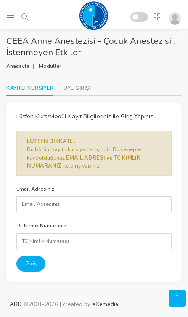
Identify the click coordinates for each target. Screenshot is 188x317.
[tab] (77, 88)
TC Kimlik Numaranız (41, 225)
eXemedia (105, 304)
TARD (14, 304)
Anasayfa (17, 66)
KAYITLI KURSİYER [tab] (29, 88)
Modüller (50, 66)
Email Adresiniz (35, 189)
